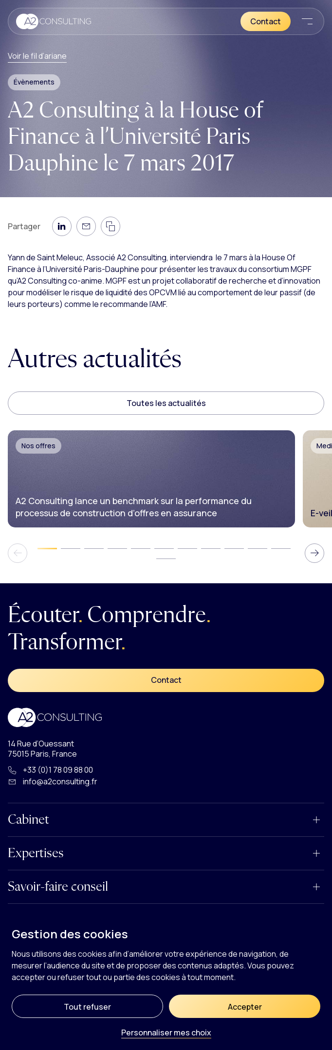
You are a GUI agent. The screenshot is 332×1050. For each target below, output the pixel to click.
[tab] (47, 548)
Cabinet (28, 820)
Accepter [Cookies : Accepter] (245, 1006)
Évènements (34, 81)
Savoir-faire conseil (58, 887)
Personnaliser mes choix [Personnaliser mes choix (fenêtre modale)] (166, 1033)
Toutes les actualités (166, 403)
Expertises (36, 853)
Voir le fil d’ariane (37, 56)
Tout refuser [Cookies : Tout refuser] (87, 1006)
